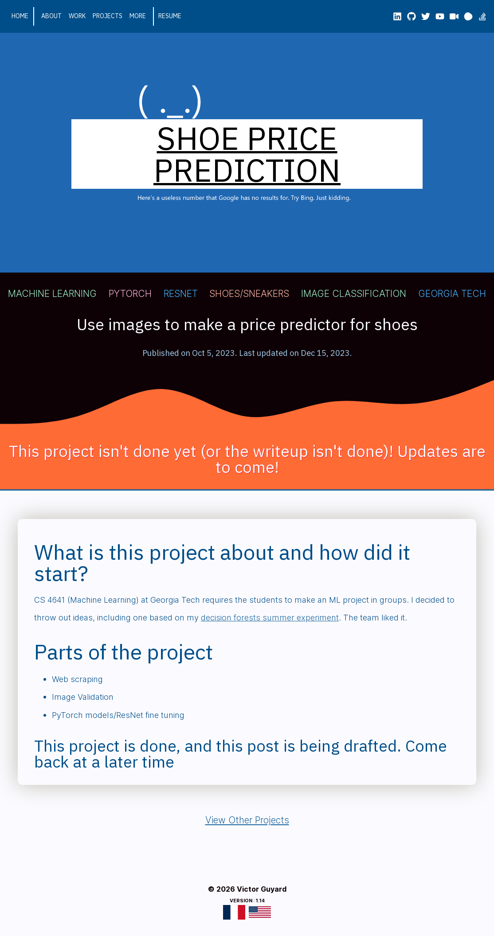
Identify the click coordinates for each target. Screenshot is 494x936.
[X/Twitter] (425, 16)
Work (77, 16)
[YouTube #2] (454, 16)
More (137, 16)
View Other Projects (247, 820)
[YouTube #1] (439, 16)
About (51, 16)
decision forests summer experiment (270, 617)
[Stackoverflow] (482, 16)
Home (20, 16)
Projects (107, 16)
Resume (169, 16)
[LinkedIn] (397, 16)
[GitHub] (411, 16)
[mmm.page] (468, 16)
